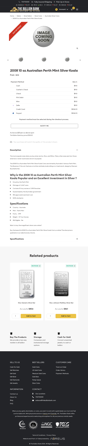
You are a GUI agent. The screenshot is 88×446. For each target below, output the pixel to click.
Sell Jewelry (14, 387)
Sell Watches (15, 374)
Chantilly (53, 417)
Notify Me (44, 130)
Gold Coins (35, 371)
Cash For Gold (15, 371)
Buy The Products (18, 341)
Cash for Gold (64, 341)
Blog (11, 404)
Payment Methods (64, 377)
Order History (62, 374)
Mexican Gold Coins (38, 377)
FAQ (11, 407)
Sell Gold (13, 377)
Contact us (14, 398)
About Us (13, 401)
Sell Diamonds (15, 384)
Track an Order (62, 371)
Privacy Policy (51, 439)
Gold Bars (34, 381)
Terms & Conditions (38, 439)
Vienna (45, 417)
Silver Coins (35, 387)
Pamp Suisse (35, 384)
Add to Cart (31, 320)
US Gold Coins (36, 374)
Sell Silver (13, 381)
